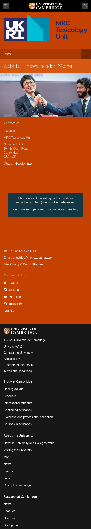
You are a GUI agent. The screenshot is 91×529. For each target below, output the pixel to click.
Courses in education (18, 424)
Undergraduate (14, 389)
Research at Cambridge (20, 496)
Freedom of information (19, 364)
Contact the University (18, 352)
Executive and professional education (28, 417)
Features (9, 511)
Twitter (13, 282)
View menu (6, 6)
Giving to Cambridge (17, 485)
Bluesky (9, 310)
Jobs (7, 478)
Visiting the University (18, 450)
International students (18, 403)
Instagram (15, 303)
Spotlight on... (13, 525)
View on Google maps (18, 163)
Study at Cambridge (18, 381)
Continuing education (18, 410)
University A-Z (13, 346)
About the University (18, 435)
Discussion (11, 518)
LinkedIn (15, 289)
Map (6, 457)
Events (8, 471)
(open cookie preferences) (58, 202)
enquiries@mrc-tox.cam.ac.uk (32, 257)
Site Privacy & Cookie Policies (23, 264)
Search (85, 6)
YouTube (15, 296)
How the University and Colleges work (29, 443)
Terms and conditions (18, 371)
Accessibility (12, 358)
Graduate (10, 396)
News (7, 464)
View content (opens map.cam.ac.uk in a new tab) (45, 209)
